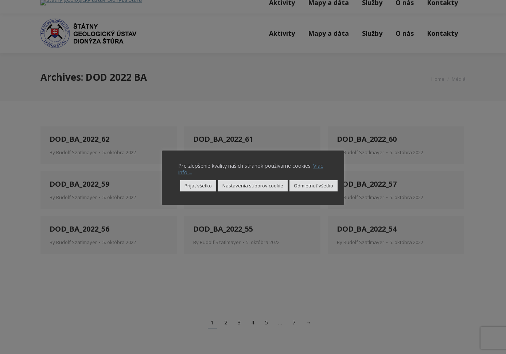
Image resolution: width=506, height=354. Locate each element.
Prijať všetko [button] (198, 185)
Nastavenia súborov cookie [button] (252, 185)
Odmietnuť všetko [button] (313, 185)
